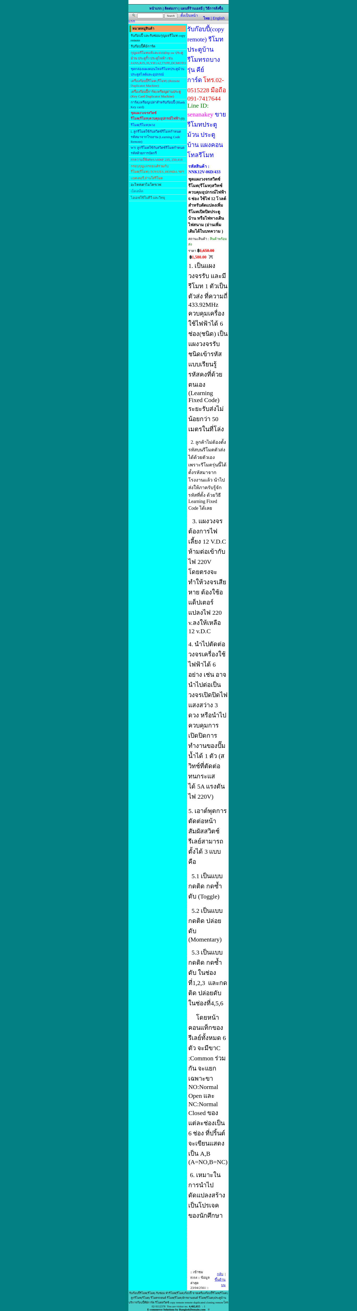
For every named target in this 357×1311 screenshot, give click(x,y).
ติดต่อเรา (171, 8)
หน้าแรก (155, 8)
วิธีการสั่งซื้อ (214, 8)
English (219, 18)
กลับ (220, 1274)
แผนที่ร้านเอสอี (191, 8)
